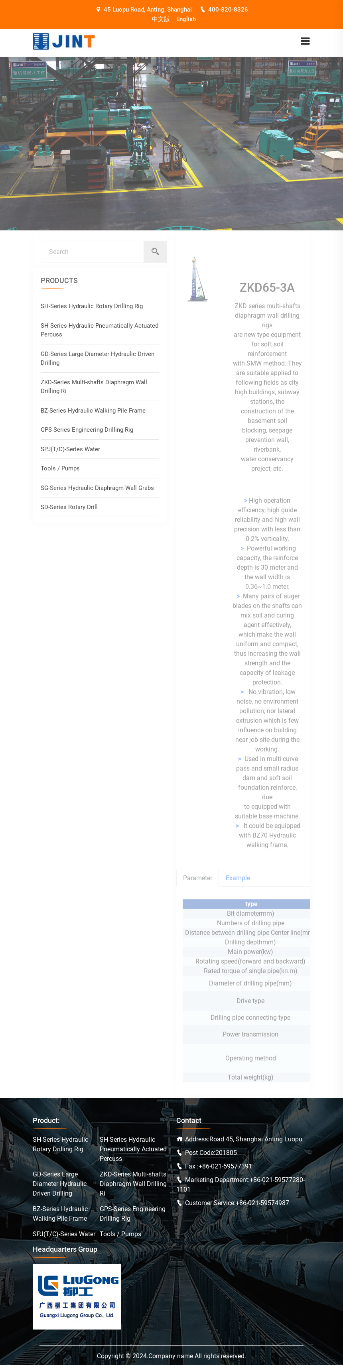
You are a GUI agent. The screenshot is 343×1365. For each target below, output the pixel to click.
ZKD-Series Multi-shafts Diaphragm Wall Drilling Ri (94, 389)
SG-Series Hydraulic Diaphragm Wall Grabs (97, 490)
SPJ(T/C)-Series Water (70, 451)
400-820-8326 (224, 9)
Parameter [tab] (197, 882)
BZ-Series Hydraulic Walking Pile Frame (93, 412)
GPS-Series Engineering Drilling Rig (87, 431)
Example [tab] (238, 882)
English (186, 19)
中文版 (161, 19)
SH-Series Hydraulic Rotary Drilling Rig (92, 308)
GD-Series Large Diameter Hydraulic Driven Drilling (97, 360)
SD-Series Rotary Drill (69, 509)
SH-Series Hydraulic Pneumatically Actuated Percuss (99, 332)
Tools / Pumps (60, 470)
